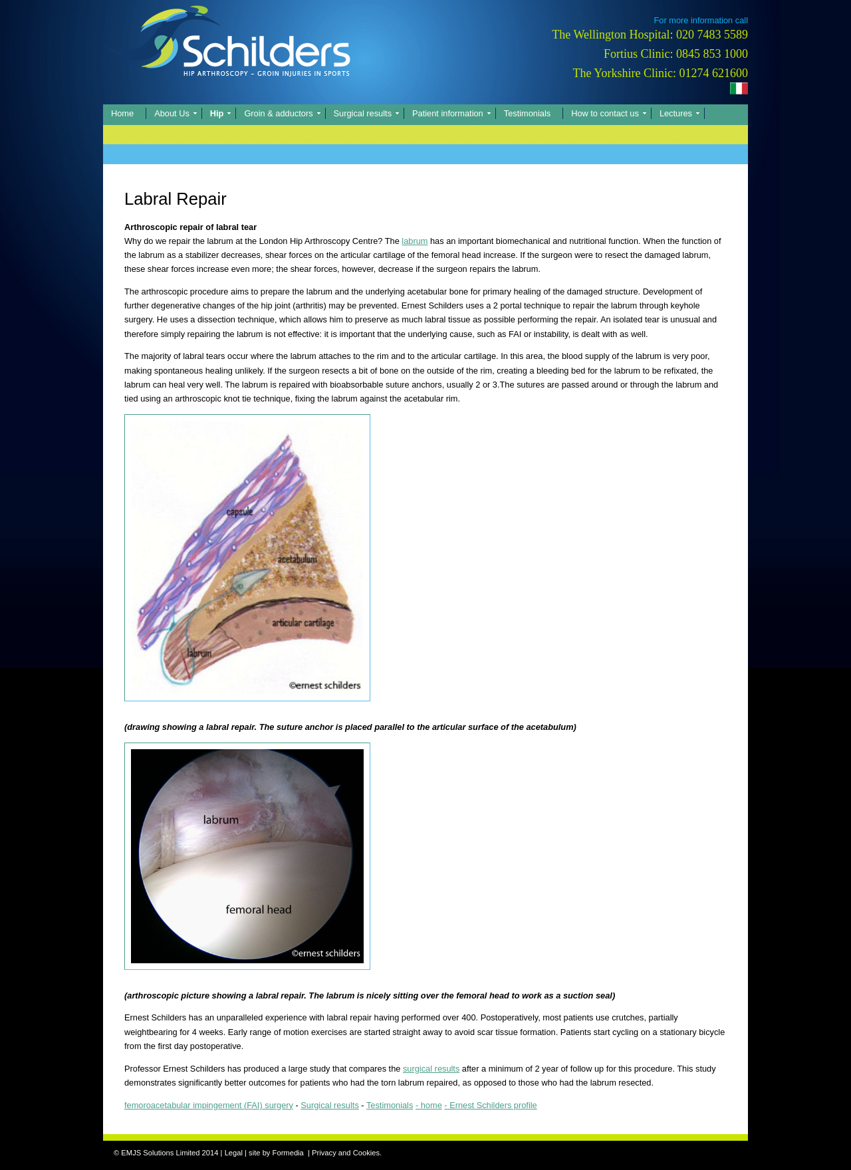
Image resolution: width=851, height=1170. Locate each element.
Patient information (447, 113)
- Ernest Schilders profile (490, 1105)
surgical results (431, 1069)
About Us (171, 113)
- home (429, 1105)
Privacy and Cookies (346, 1153)
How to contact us (605, 113)
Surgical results (363, 113)
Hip (217, 113)
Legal (234, 1153)
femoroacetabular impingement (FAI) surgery (208, 1105)
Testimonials (527, 113)
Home (122, 113)
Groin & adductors (278, 113)
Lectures (676, 113)
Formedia (288, 1153)
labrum (414, 241)
